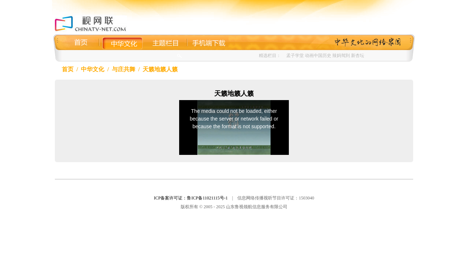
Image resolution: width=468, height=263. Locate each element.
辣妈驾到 (341, 55)
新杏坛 (357, 55)
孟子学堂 (295, 55)
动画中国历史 (318, 55)
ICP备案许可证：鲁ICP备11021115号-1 (191, 198)
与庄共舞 (123, 69)
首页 (67, 69)
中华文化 (92, 69)
